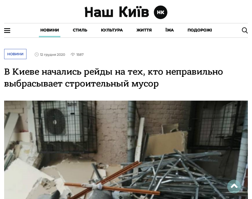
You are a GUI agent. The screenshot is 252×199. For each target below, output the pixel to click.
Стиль (80, 30)
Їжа (169, 30)
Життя (144, 30)
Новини (49, 30)
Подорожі (199, 30)
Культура (112, 30)
